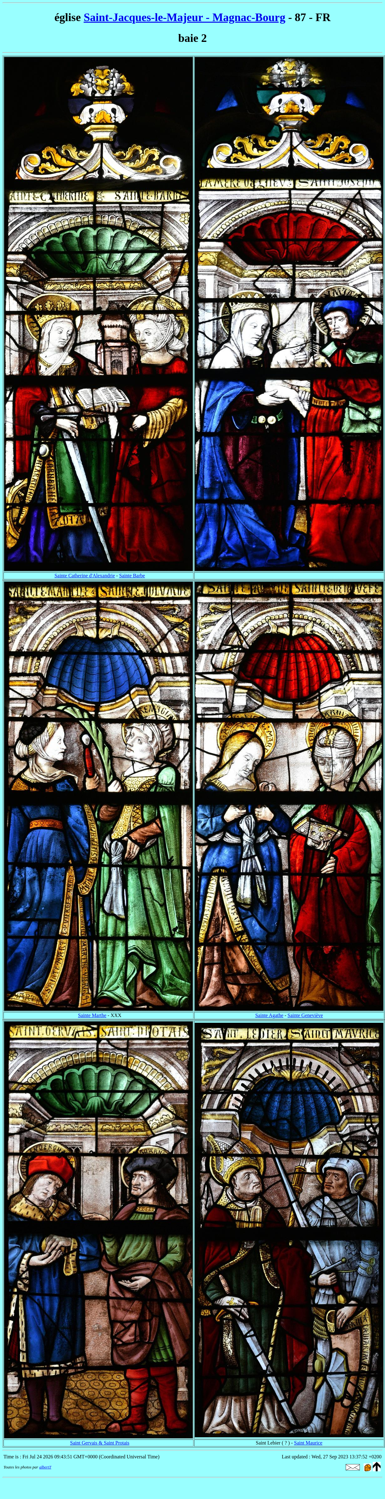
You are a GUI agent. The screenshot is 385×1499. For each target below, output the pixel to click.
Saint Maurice (308, 1442)
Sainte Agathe (269, 1015)
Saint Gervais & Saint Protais (99, 1442)
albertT (45, 1467)
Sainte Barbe (132, 575)
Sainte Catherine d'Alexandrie (84, 575)
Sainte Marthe (92, 1015)
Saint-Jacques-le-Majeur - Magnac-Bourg (184, 17)
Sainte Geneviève (305, 1015)
